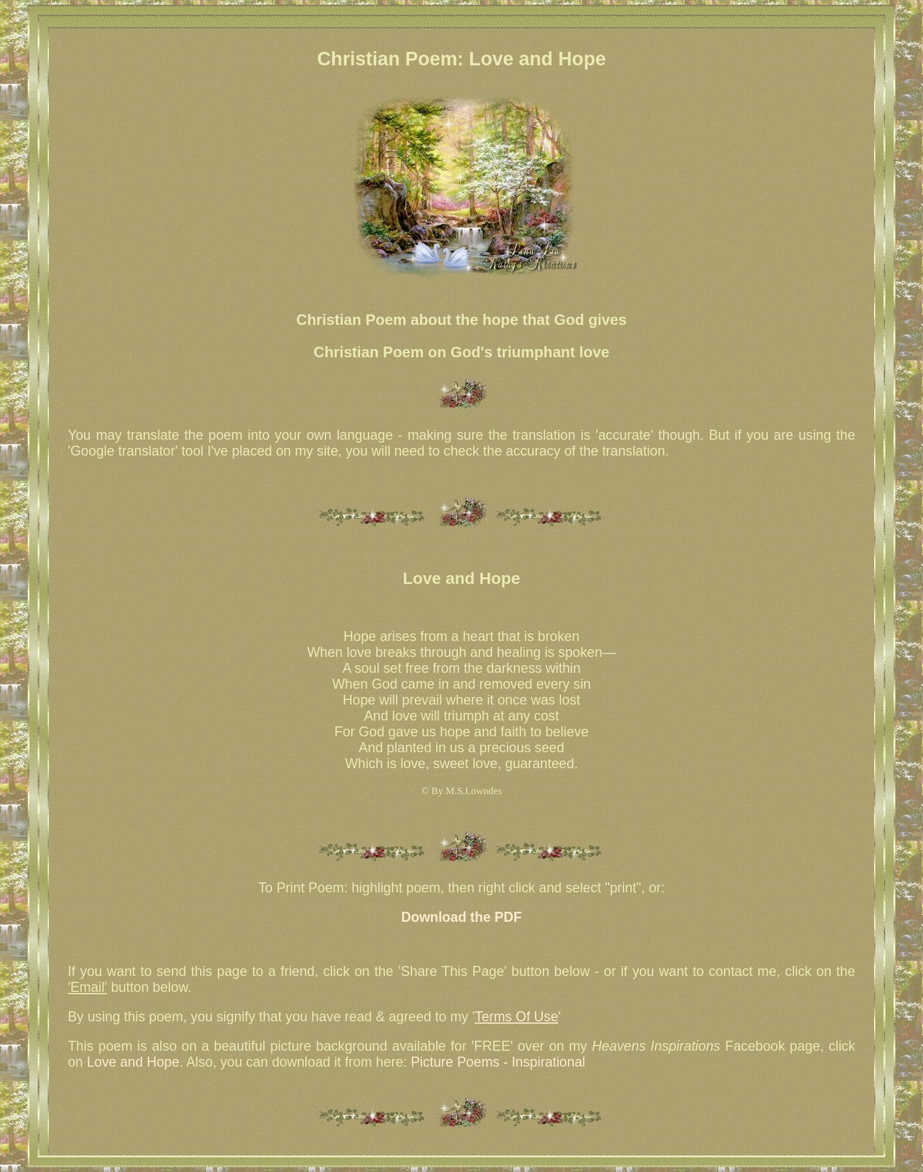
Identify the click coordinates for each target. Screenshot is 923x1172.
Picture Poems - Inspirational (498, 1062)
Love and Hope (133, 1062)
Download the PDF (461, 917)
